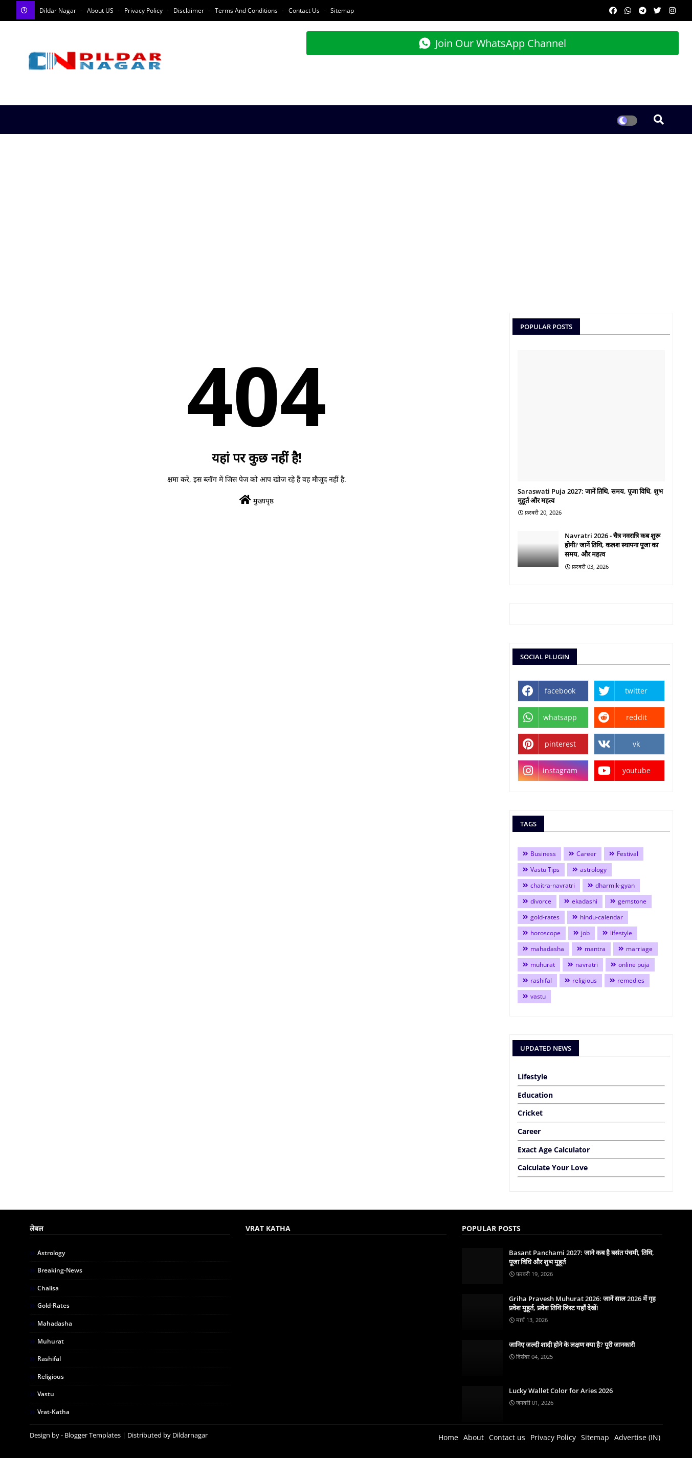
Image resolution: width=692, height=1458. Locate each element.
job (585, 933)
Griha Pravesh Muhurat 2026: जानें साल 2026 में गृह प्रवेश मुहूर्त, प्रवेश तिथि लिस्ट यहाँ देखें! (582, 1303)
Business (543, 853)
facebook (560, 691)
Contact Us (304, 10)
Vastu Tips (545, 869)
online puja (634, 964)
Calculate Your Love (553, 1167)
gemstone (632, 901)
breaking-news (59, 1270)
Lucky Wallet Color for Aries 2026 (561, 1390)
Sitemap (342, 10)
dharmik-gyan (615, 885)
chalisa (48, 1288)
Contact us (507, 1437)
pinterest (560, 744)
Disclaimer (189, 10)
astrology (593, 869)
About (473, 1437)
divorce (540, 901)
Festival (627, 853)
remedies (630, 980)
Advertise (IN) (637, 1437)
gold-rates (545, 917)
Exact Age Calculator (554, 1149)
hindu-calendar (601, 917)
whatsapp (560, 717)
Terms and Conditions (247, 10)
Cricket (530, 1113)
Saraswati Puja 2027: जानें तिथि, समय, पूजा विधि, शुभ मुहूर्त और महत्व (590, 496)
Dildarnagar (190, 1435)
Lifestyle (532, 1076)
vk (636, 744)
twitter (636, 691)
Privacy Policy (144, 10)
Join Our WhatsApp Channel (492, 43)
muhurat (542, 964)
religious (584, 980)
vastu (538, 996)
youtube (636, 770)
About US (101, 10)
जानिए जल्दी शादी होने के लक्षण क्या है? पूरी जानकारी (572, 1344)
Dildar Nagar (58, 10)
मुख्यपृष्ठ (256, 500)
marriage (639, 948)
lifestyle (621, 933)
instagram (560, 770)
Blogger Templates (92, 1435)
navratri (586, 964)
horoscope (545, 933)
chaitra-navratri (552, 885)
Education (535, 1095)
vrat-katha (53, 1411)
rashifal (541, 980)
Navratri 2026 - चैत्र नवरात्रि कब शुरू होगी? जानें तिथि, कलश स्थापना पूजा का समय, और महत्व (612, 545)
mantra (595, 948)
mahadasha (547, 948)
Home (448, 1437)
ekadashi (584, 901)
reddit (636, 717)
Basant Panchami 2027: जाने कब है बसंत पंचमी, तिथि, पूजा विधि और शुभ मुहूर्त (581, 1257)
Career (586, 853)
